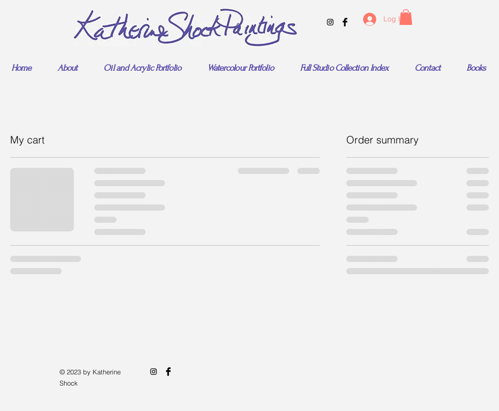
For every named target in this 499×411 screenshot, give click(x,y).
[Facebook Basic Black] (345, 22)
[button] (405, 17)
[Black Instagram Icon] (330, 22)
